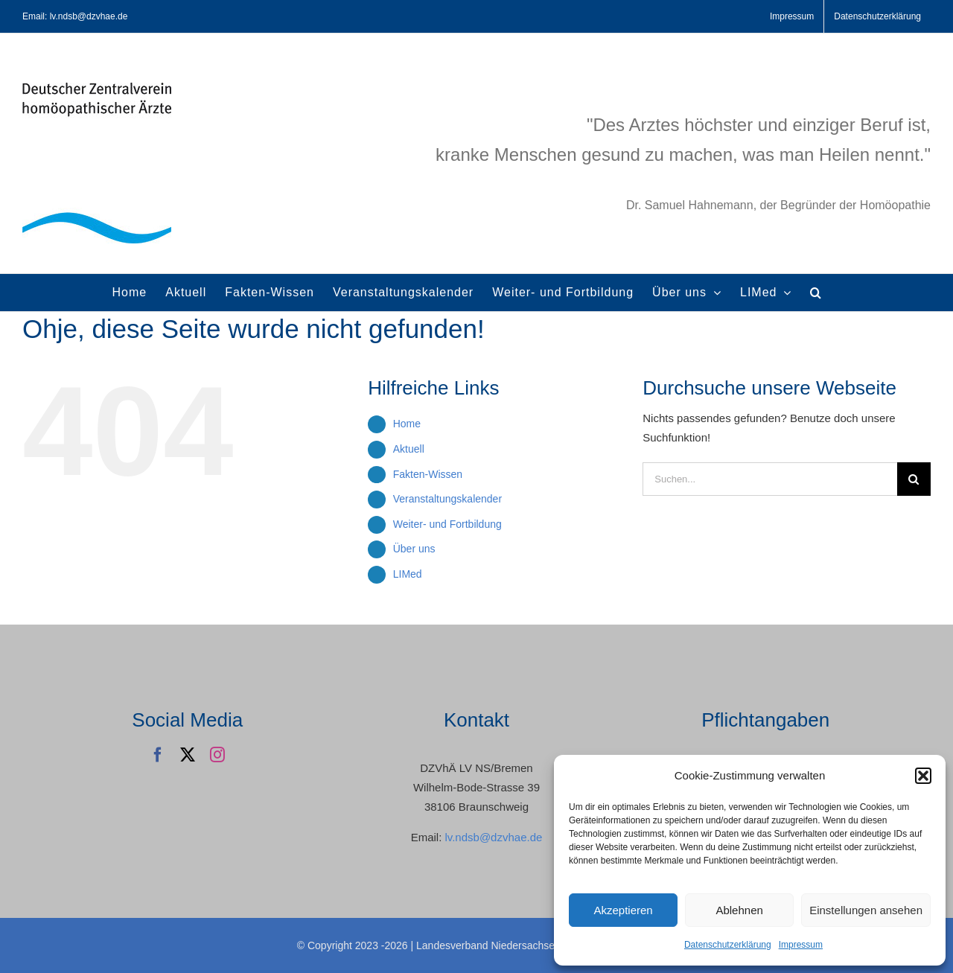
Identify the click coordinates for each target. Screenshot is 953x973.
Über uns (414, 549)
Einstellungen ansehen (865, 910)
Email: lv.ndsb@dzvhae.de (74, 16)
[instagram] (217, 754)
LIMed (407, 574)
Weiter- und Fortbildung (447, 524)
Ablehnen (738, 910)
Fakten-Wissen (427, 474)
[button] (923, 775)
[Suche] (914, 479)
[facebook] (157, 754)
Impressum (801, 944)
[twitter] (187, 754)
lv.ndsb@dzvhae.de (493, 837)
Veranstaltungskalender (447, 499)
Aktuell (408, 449)
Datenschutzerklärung (727, 944)
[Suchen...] (770, 479)
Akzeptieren (622, 910)
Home (407, 424)
